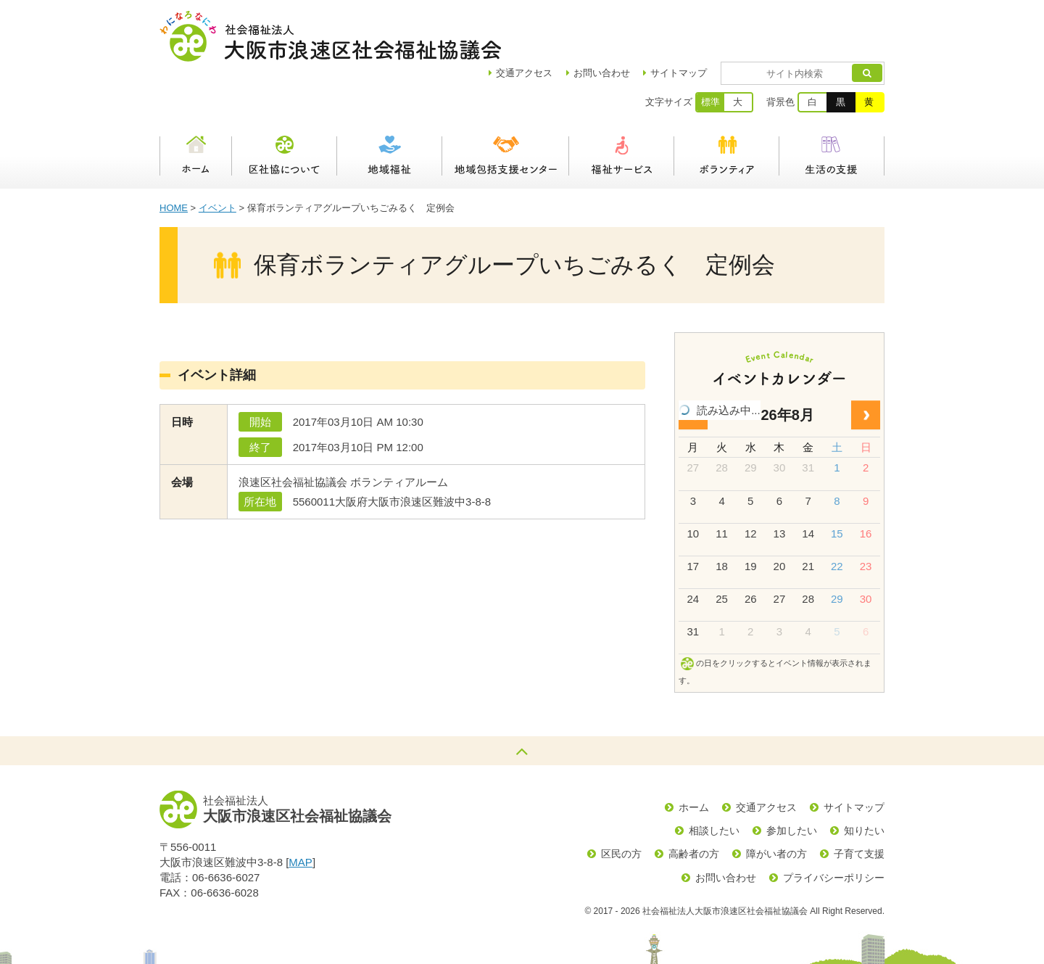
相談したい (714, 780)
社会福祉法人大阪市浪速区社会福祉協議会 (330, 36)
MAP (300, 811)
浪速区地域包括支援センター (505, 105)
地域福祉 (389, 105)
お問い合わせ (644, 22)
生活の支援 (831, 105)
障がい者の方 (776, 803)
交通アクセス (766, 756)
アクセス (566, 22)
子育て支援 (859, 803)
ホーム (196, 105)
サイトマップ (720, 22)
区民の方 (621, 803)
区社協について (284, 105)
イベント (217, 157)
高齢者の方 (693, 803)
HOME (174, 157)
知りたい (864, 780)
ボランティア (726, 105)
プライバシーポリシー (833, 827)
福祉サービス (621, 105)
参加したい (791, 780)
